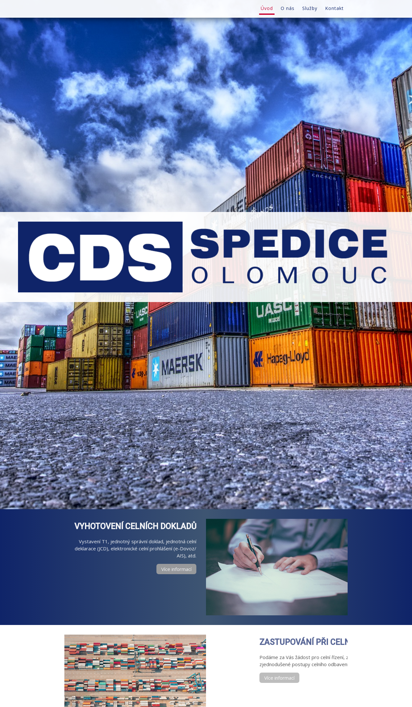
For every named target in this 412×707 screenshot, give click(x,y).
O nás (288, 8)
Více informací (176, 569)
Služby (309, 8)
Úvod (267, 8)
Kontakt (334, 8)
